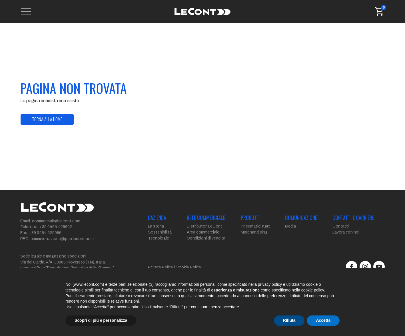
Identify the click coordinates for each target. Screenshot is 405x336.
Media (290, 233)
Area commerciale (203, 239)
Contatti (340, 233)
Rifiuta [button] (289, 320)
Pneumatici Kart (255, 233)
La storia (156, 233)
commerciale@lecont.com (56, 228)
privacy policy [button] (270, 284)
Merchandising (254, 239)
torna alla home (47, 126)
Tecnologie (158, 245)
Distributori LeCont (204, 233)
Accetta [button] (323, 320)
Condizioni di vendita (206, 245)
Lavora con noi (345, 239)
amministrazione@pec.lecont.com (62, 246)
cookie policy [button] (312, 290)
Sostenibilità (160, 239)
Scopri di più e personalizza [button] (101, 320)
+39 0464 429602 (55, 234)
